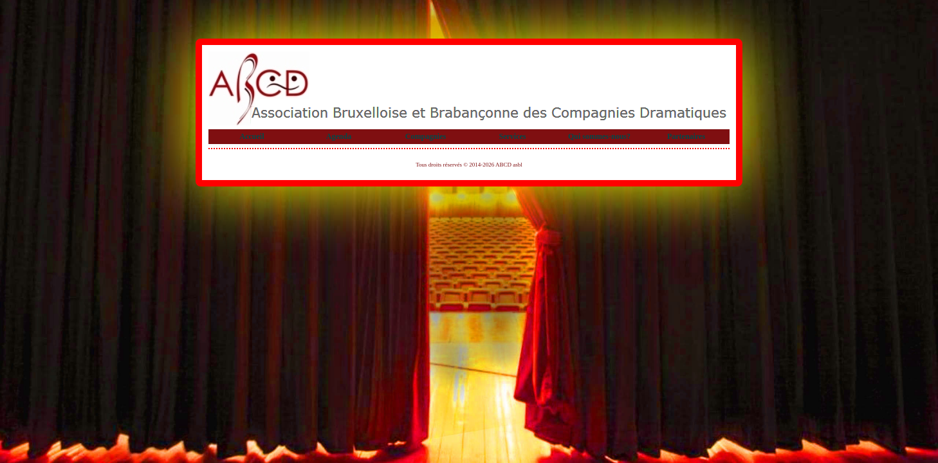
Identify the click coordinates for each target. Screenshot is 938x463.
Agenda (338, 136)
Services (512, 136)
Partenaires (686, 136)
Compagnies (425, 136)
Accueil (252, 136)
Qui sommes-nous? (599, 136)
